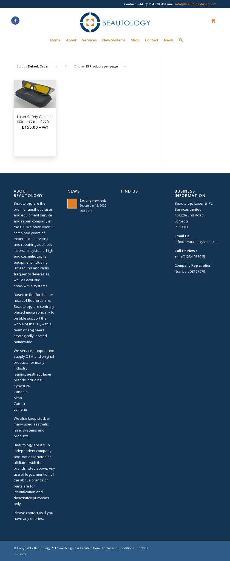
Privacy (20, 554)
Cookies (142, 548)
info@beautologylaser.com (195, 4)
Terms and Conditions (118, 548)
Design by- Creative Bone (82, 548)
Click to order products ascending (65, 67)
